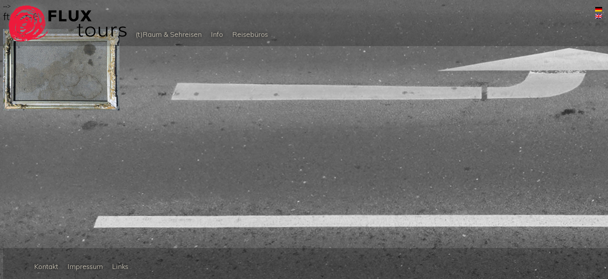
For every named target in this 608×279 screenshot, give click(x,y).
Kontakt (46, 266)
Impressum (85, 266)
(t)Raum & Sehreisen (169, 34)
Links (120, 266)
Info (217, 34)
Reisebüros (250, 34)
